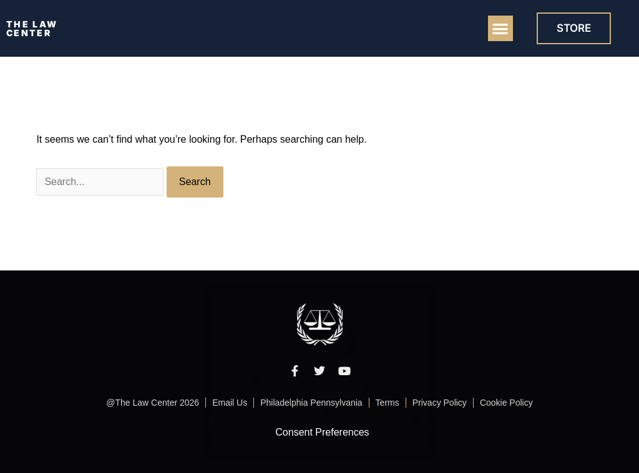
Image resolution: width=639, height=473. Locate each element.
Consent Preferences (322, 432)
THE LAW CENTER (31, 28)
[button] (501, 28)
